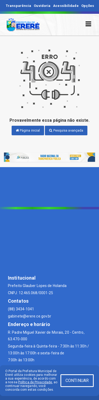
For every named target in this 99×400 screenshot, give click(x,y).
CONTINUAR (77, 380)
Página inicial (28, 130)
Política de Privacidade (35, 382)
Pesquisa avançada (66, 130)
